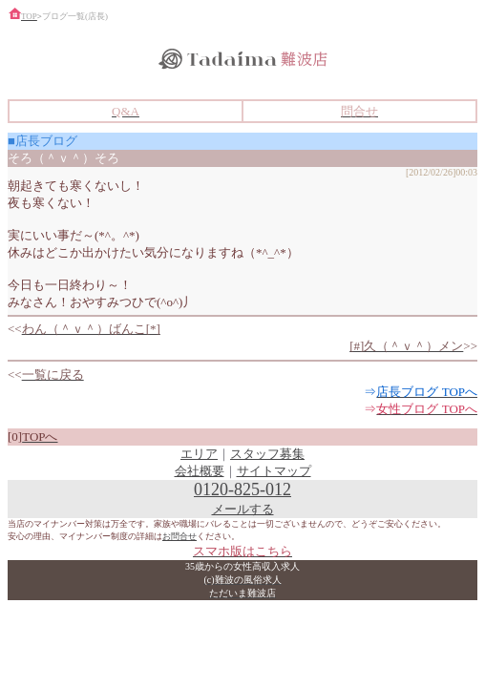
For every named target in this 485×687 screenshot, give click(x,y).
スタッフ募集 (267, 454)
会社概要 (199, 471)
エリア (199, 454)
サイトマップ (274, 471)
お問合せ (179, 536)
